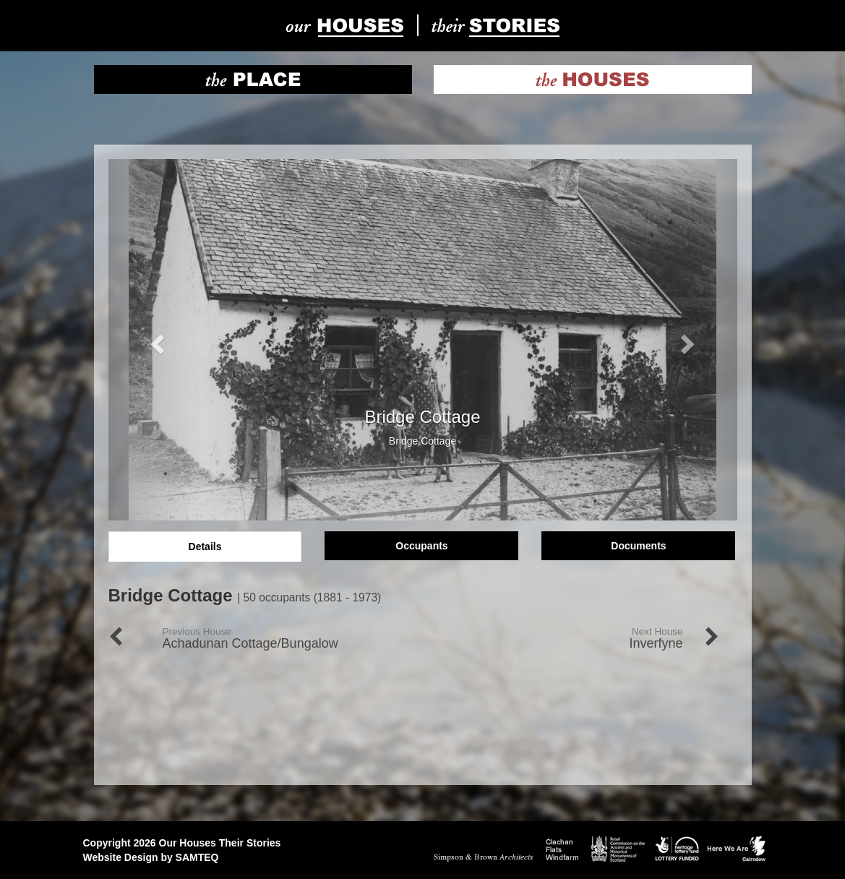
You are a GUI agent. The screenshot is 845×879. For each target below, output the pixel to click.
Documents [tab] (638, 546)
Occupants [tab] (421, 546)
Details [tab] (205, 546)
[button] (155, 339)
